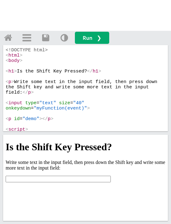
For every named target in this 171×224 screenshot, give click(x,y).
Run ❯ (92, 37)
